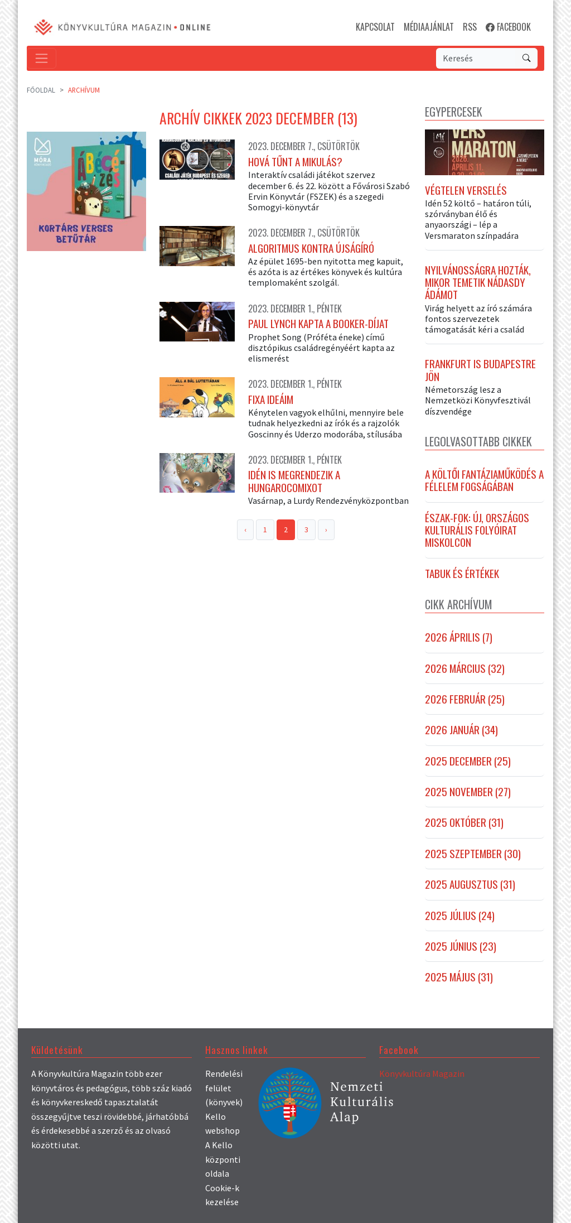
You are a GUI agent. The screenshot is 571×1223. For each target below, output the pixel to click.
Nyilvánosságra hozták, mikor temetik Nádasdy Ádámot (478, 282)
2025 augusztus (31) (470, 884)
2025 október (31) (464, 822)
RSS (470, 26)
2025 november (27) (468, 792)
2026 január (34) (461, 730)
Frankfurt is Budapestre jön (480, 370)
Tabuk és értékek (462, 573)
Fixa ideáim (270, 399)
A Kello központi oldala (222, 1159)
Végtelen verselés (466, 190)
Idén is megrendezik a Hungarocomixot (294, 481)
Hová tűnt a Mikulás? (295, 162)
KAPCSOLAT (375, 26)
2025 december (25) (468, 761)
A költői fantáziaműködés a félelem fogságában (484, 480)
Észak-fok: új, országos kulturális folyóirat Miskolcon (477, 530)
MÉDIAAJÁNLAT (429, 26)
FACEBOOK (508, 26)
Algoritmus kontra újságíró (311, 248)
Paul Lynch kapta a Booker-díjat (318, 323)
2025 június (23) (460, 946)
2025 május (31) (459, 977)
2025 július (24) (460, 915)
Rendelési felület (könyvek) (224, 1088)
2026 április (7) (458, 637)
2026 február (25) (465, 699)
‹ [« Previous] (245, 529)
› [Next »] (326, 529)
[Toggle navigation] (41, 58)
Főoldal (41, 89)
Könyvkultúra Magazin (421, 1073)
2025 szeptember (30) (473, 854)
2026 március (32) (465, 668)
